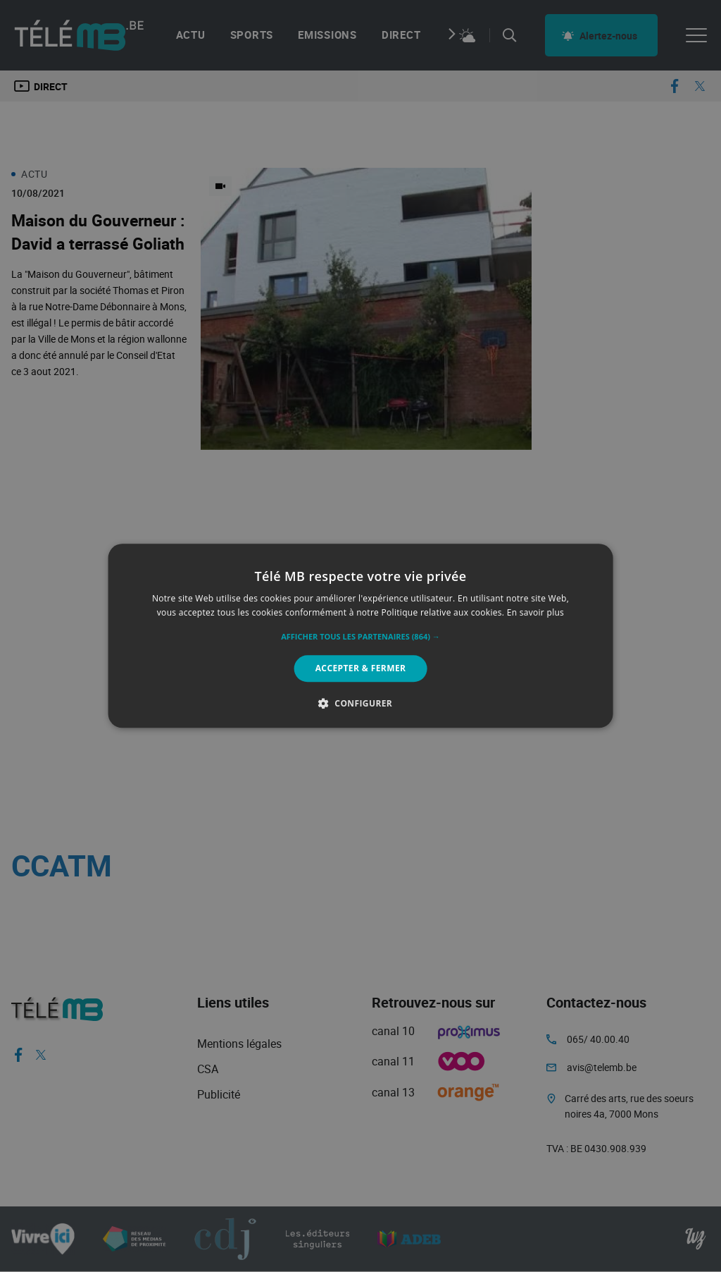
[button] (360, 636)
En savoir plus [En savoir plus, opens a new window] (535, 613)
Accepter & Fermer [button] (360, 668)
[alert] (360, 636)
